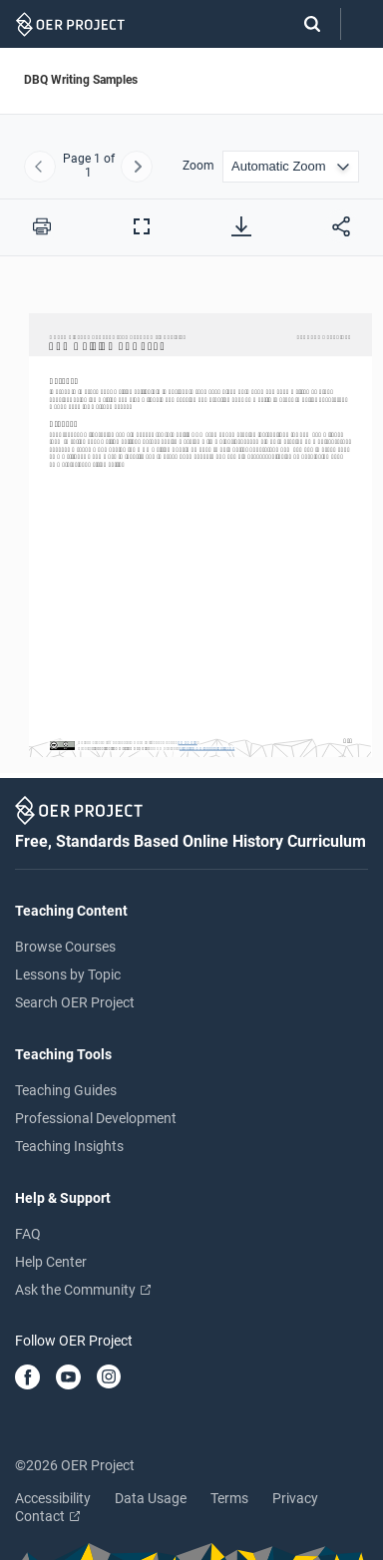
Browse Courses (65, 947)
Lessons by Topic (68, 974)
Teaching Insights (69, 1146)
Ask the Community (83, 1290)
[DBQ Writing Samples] (191, 526)
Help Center (51, 1262)
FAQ (28, 1234)
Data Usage (151, 1498)
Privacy (295, 1498)
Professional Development (96, 1118)
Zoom (198, 166)
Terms (229, 1498)
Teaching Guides (66, 1090)
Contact (47, 1516)
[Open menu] (362, 24)
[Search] (302, 24)
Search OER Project (75, 1002)
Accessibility (53, 1498)
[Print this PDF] (42, 226)
